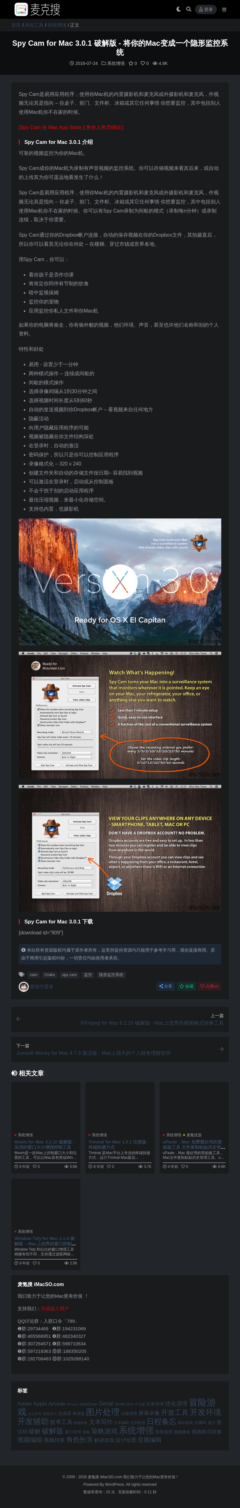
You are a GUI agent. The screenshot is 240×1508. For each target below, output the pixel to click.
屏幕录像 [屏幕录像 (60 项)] (149, 1413)
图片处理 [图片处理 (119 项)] (103, 1411)
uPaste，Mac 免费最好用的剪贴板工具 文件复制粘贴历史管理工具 (194, 1147)
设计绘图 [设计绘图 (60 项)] (126, 1440)
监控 (88, 974)
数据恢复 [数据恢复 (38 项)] (81, 1422)
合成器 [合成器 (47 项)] (64, 1413)
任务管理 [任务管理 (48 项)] (155, 1403)
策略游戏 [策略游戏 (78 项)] (104, 1430)
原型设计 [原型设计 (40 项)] (50, 1413)
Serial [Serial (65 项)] (106, 1403)
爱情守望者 (36, 986)
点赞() (209, 986)
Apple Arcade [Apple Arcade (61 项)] (49, 1403)
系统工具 (34, 25)
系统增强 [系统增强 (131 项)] (136, 1430)
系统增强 (57, 25)
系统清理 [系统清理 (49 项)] (163, 1431)
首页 (16, 25)
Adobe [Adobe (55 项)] (25, 1403)
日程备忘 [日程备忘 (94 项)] (162, 1421)
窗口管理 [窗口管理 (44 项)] (73, 1432)
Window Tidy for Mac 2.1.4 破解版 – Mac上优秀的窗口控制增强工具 (45, 1243)
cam (33, 974)
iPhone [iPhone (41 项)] (72, 1404)
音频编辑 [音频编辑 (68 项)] (150, 1439)
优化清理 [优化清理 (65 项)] (176, 1403)
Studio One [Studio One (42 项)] (124, 1404)
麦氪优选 (194, 1134)
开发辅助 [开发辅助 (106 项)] (33, 1420)
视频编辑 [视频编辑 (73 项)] (30, 1439)
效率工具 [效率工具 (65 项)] (61, 1421)
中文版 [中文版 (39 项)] (140, 1404)
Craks (49, 974)
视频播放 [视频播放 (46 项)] (182, 1431)
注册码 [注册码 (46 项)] (200, 1422)
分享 (165, 986)
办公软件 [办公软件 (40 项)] (35, 1413)
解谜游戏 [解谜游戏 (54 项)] (104, 1439)
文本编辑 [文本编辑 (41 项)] (121, 1422)
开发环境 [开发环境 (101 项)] (205, 1412)
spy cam (69, 974)
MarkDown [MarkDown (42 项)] (88, 1404)
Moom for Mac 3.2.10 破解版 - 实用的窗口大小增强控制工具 (44, 1144)
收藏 (186, 986)
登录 (206, 9)
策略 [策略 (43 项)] (86, 1432)
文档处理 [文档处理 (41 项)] (137, 1422)
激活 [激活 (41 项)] (211, 1422)
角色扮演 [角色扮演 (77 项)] (79, 1439)
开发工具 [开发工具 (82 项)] (174, 1412)
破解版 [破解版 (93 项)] (52, 1431)
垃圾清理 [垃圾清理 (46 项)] (129, 1413)
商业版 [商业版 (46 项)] (78, 1413)
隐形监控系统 (111, 974)
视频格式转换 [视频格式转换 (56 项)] (207, 1431)
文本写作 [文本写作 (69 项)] (101, 1421)
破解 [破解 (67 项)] (35, 1431)
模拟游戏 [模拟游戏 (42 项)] (185, 1422)
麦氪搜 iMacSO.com (105, 1476)
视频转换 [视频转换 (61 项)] (54, 1440)
